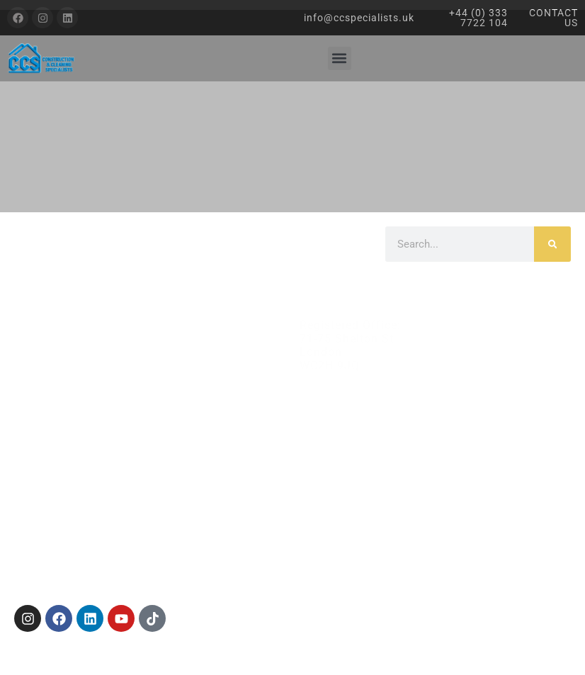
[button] (339, 58)
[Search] (552, 244)
